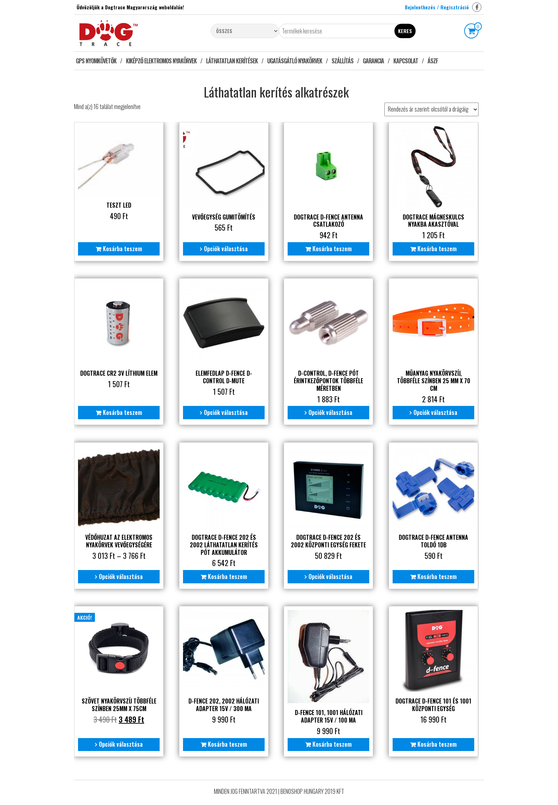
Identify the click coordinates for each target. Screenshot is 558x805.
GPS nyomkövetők (96, 60)
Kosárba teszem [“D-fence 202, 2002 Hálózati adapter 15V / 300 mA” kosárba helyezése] (226, 743)
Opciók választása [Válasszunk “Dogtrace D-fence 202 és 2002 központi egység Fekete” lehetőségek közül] (330, 575)
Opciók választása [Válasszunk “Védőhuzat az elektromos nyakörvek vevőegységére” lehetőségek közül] (121, 575)
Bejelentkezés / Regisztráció (437, 7)
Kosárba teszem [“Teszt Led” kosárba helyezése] (122, 248)
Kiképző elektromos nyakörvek (161, 60)
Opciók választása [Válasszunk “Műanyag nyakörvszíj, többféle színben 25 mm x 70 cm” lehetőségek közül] (434, 411)
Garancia (373, 60)
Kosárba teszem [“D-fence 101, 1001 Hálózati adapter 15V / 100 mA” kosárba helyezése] (331, 743)
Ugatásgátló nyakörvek (294, 60)
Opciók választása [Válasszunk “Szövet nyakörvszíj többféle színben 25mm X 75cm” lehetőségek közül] (121, 743)
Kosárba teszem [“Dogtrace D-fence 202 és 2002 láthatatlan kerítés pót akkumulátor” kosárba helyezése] (226, 575)
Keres (405, 31)
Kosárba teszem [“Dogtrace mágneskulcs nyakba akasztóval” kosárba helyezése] (436, 248)
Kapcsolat (405, 60)
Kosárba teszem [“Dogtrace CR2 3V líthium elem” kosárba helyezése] (122, 411)
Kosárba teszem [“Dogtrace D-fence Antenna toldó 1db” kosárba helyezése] (436, 575)
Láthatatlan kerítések (232, 60)
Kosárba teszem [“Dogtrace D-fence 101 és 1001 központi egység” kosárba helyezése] (436, 743)
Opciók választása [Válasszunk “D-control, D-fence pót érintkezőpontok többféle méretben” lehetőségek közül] (330, 411)
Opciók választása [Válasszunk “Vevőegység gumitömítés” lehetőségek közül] (225, 248)
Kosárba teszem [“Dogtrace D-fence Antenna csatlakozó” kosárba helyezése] (331, 248)
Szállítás (342, 60)
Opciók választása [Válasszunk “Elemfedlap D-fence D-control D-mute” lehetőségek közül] (225, 411)
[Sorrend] (431, 109)
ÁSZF (432, 60)
